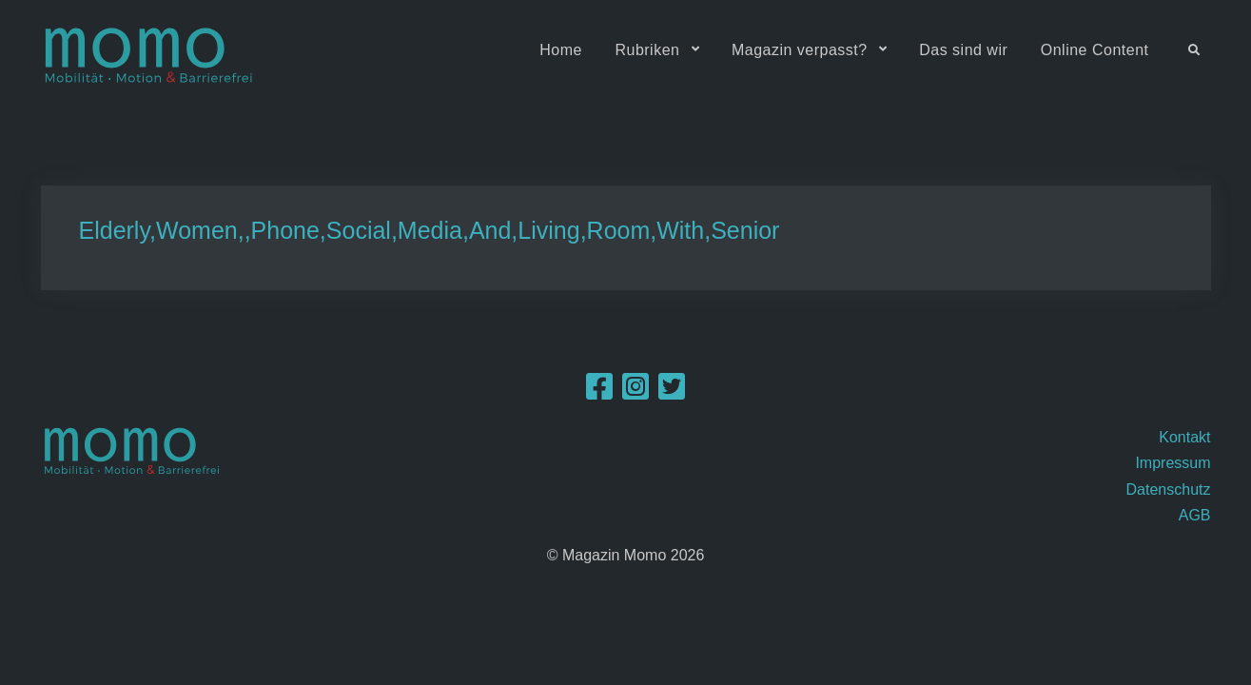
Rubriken (647, 50)
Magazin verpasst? (800, 50)
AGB (1195, 515)
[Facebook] (599, 392)
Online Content (1095, 50)
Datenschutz (1168, 489)
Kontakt (1184, 437)
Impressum (1172, 463)
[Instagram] (635, 392)
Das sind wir (963, 50)
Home (560, 50)
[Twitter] (671, 392)
